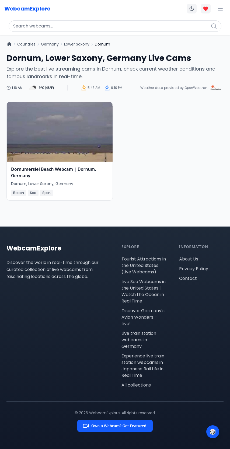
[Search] (214, 26)
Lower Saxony (76, 44)
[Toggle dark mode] (192, 8)
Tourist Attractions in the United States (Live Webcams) (143, 265)
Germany (50, 44)
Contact (188, 278)
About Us (188, 259)
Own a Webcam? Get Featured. (115, 426)
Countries (26, 44)
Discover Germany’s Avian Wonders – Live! (143, 317)
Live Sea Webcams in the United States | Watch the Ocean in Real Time (143, 291)
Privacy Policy (193, 269)
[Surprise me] (212, 431)
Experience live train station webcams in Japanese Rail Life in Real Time (142, 365)
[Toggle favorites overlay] (206, 8)
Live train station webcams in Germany (138, 339)
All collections (136, 385)
